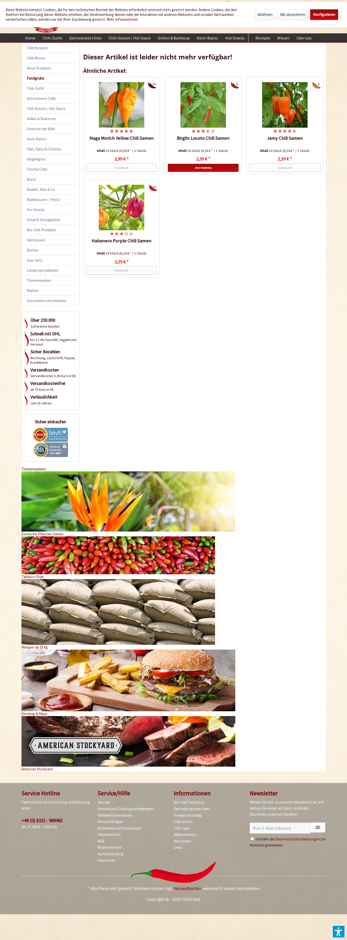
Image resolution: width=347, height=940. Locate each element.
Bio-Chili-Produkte (41, 229)
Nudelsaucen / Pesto (43, 199)
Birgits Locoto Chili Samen (203, 138)
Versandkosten (187, 888)
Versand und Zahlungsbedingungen (126, 808)
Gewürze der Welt (41, 128)
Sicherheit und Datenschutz (120, 828)
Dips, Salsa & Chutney (44, 149)
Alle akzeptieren (292, 14)
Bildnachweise (185, 834)
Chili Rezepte (37, 47)
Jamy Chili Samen (285, 138)
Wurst (31, 179)
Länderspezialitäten (42, 270)
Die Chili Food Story (189, 802)
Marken (32, 290)
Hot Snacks (36, 209)
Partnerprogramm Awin (192, 808)
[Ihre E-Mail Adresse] (280, 828)
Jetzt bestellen (203, 168)
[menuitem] (30, 37)
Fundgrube (35, 78)
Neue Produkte (39, 68)
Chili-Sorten (183, 821)
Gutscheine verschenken (46, 300)
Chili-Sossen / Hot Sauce (46, 108)
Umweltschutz (109, 834)
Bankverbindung (111, 854)
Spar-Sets (34, 260)
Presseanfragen (110, 821)
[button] (338, 931)
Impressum (106, 860)
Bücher (32, 250)
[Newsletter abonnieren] (317, 827)
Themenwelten (39, 280)
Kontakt (104, 802)
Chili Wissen (36, 58)
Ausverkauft (121, 168)
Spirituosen (36, 240)
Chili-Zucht (35, 88)
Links (178, 847)
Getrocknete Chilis (41, 98)
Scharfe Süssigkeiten (43, 219)
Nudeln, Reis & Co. (41, 189)
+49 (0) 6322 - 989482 (41, 820)
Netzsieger (182, 841)
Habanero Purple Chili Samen (121, 241)
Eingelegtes (36, 159)
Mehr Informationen (122, 19)
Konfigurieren (324, 14)
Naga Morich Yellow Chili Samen (121, 138)
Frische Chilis (37, 169)
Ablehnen (265, 14)
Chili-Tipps (182, 828)
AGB (101, 841)
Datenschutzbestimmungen (297, 839)
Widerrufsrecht (110, 847)
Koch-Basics (37, 138)
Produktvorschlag (188, 815)
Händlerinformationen (115, 815)
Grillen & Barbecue (41, 118)
